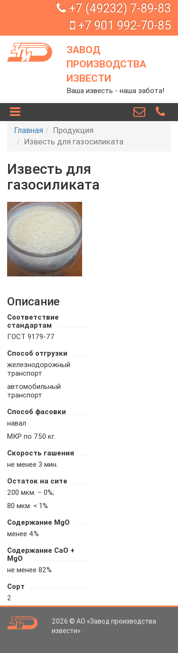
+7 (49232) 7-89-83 (113, 8)
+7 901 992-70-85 (120, 25)
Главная (28, 130)
